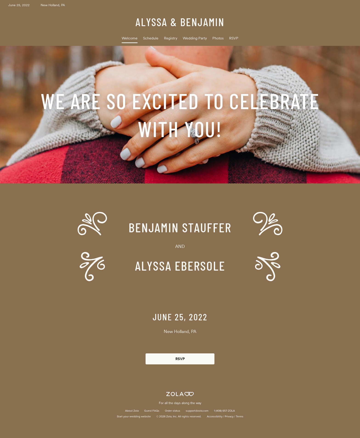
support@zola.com (197, 411)
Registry (170, 38)
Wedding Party (195, 38)
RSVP (233, 38)
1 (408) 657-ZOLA (224, 411)
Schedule (150, 38)
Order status (172, 411)
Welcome (130, 38)
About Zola (132, 411)
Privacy (229, 416)
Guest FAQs (151, 411)
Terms (239, 416)
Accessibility (214, 416)
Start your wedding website (134, 416)
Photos (218, 38)
